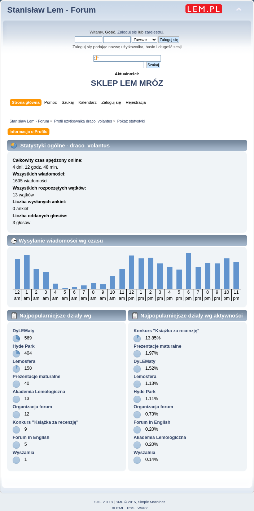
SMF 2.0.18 (103, 502)
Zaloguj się (127, 32)
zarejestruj (154, 32)
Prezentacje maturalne (36, 376)
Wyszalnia (23, 452)
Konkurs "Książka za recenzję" (45, 422)
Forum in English (31, 437)
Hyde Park (24, 346)
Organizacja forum (32, 406)
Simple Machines (151, 502)
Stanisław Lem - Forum (51, 9)
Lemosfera (24, 361)
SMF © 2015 (126, 502)
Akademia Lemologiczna (39, 391)
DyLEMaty (23, 330)
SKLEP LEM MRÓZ (127, 83)
